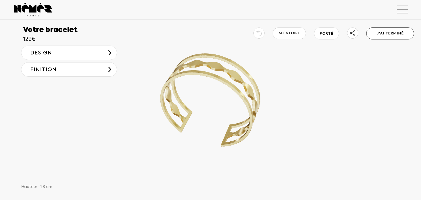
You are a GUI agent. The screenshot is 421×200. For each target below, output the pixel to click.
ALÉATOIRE (289, 33)
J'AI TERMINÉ (390, 33)
